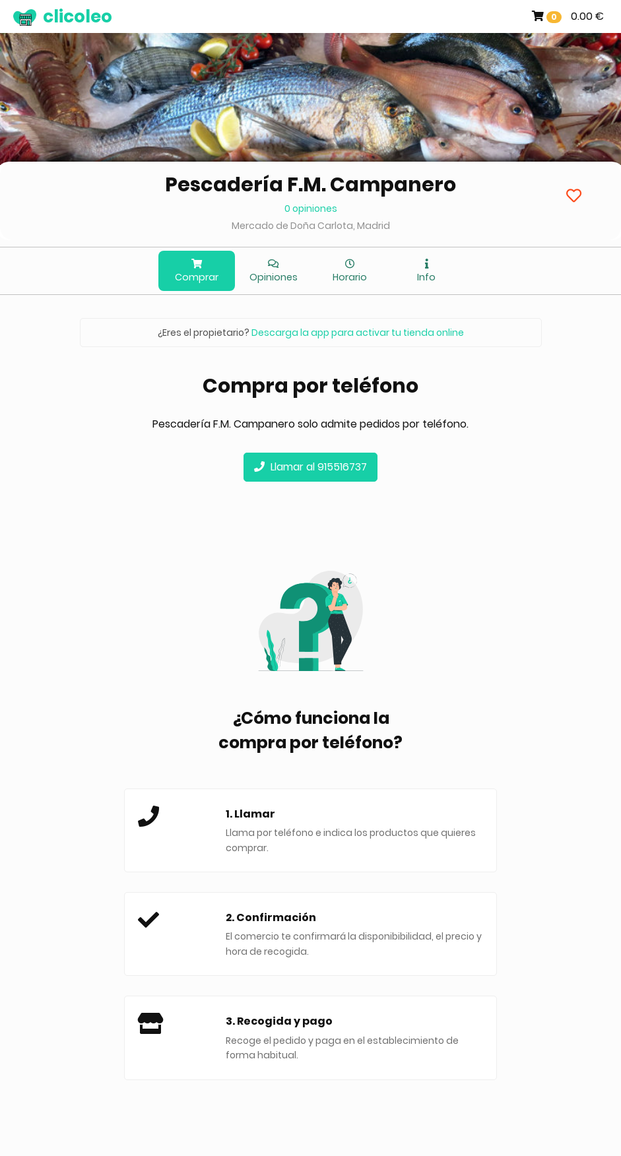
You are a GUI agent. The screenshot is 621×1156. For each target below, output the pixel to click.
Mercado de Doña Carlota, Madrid (311, 225)
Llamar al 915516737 (310, 466)
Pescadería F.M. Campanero (310, 185)
